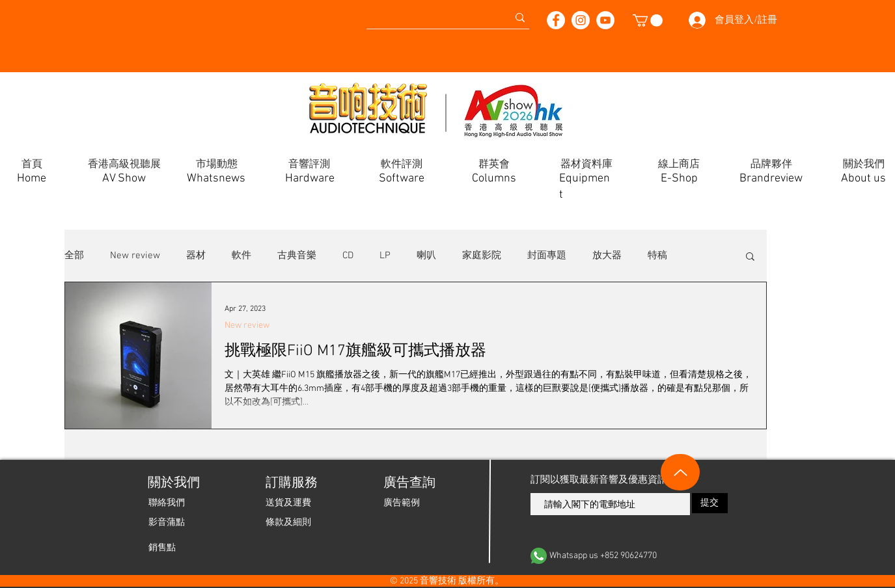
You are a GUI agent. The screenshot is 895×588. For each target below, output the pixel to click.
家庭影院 (481, 255)
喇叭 (426, 255)
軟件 (241, 255)
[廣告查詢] (408, 483)
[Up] (680, 472)
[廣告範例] (401, 503)
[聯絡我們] (166, 503)
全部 (74, 255)
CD (347, 255)
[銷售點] (162, 547)
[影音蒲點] (166, 522)
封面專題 (546, 255)
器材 (196, 255)
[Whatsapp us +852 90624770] (629, 556)
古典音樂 (296, 255)
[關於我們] (173, 483)
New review (135, 255)
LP (385, 255)
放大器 (607, 255)
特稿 (657, 255)
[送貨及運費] (288, 503)
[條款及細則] (288, 522)
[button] (648, 20)
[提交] (710, 503)
